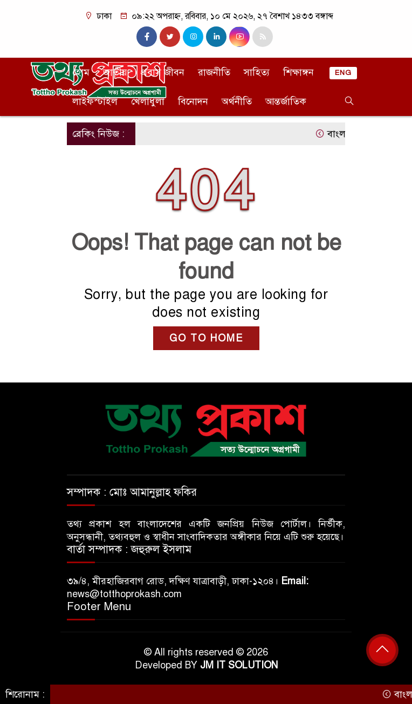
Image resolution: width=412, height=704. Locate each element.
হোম (81, 72)
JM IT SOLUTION (239, 665)
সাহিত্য (257, 72)
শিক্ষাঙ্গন (298, 72)
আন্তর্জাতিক (285, 101)
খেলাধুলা (147, 101)
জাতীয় (115, 72)
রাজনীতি (214, 72)
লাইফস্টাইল (95, 101)
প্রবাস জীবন (162, 72)
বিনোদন (193, 101)
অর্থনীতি (237, 101)
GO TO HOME (206, 338)
